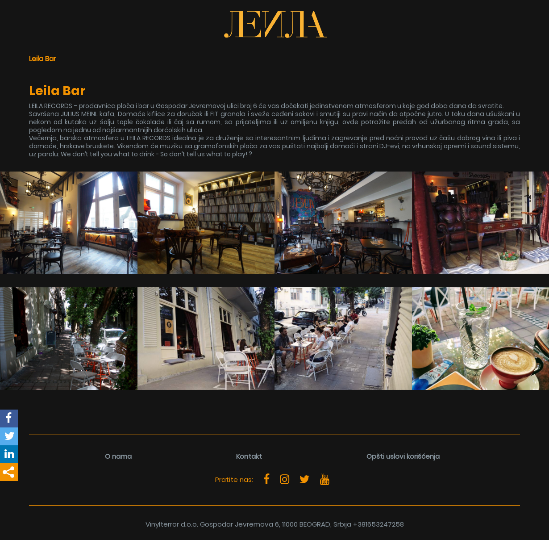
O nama (118, 456)
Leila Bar (42, 59)
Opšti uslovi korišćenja (403, 456)
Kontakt (249, 456)
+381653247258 (378, 524)
